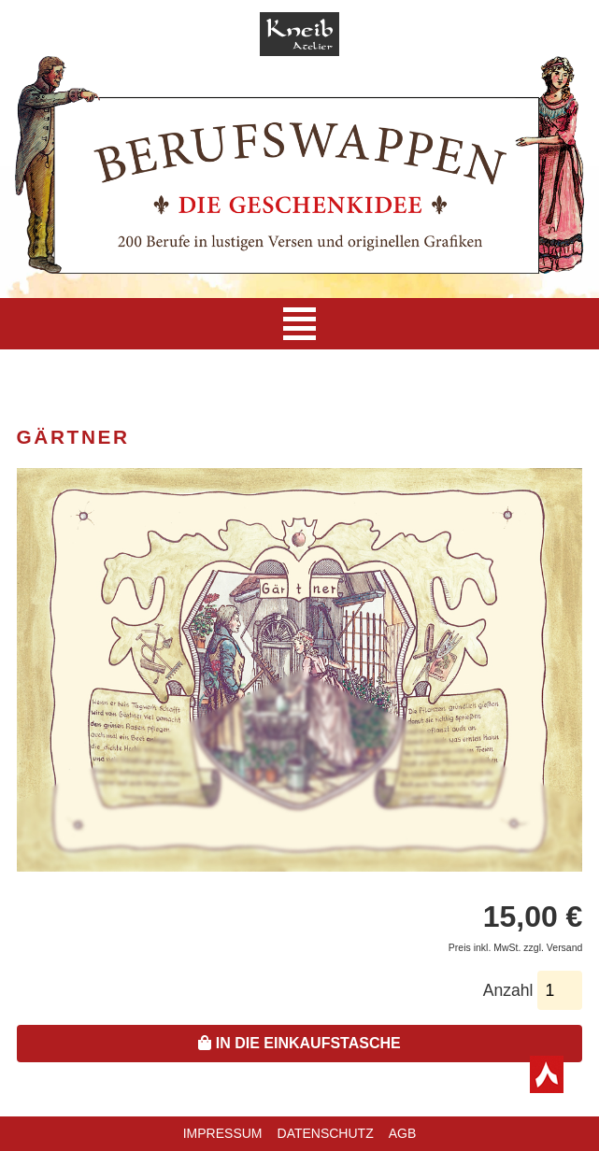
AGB (403, 1133)
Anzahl (508, 990)
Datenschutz (326, 1133)
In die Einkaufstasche (299, 1043)
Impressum (223, 1133)
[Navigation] (299, 323)
